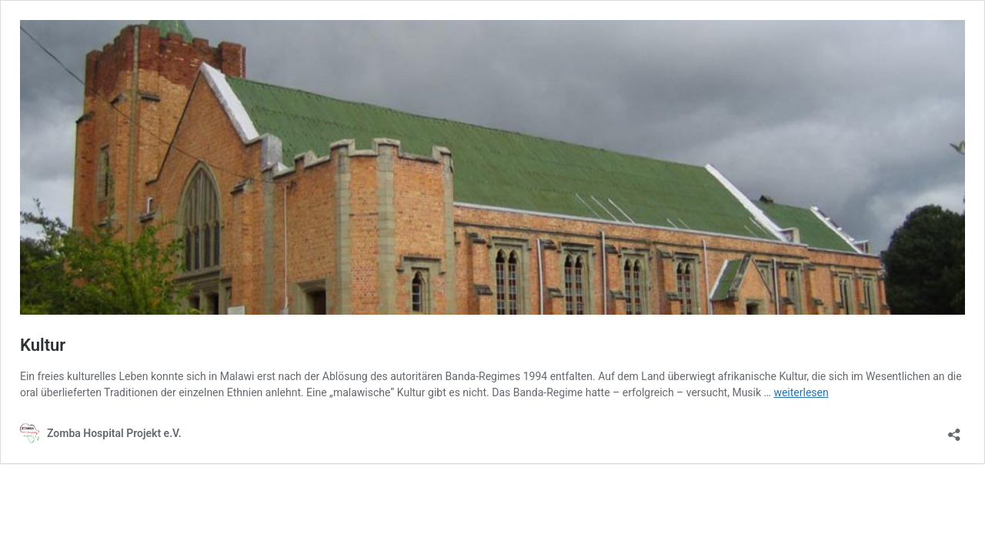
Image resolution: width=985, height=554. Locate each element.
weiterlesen (800, 392)
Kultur (42, 345)
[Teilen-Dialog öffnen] (954, 430)
